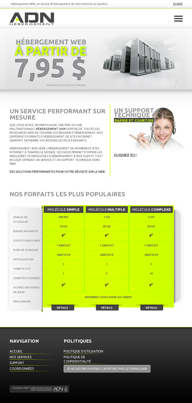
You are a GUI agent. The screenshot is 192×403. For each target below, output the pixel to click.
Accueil (16, 351)
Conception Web (20, 387)
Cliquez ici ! (125, 155)
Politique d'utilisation (83, 351)
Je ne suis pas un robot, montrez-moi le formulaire (107, 368)
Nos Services (21, 357)
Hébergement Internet (41, 387)
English (178, 3)
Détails (62, 307)
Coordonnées (22, 369)
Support (17, 363)
